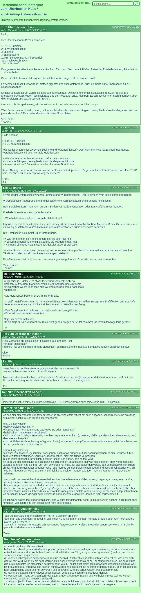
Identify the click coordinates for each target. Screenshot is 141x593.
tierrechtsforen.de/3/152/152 (126, 27)
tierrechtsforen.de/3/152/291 (124, 508)
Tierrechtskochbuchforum (21, 5)
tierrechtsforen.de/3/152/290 (125, 407)
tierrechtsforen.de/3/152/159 (125, 273)
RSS (88, 2)
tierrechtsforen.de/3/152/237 (125, 391)
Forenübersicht (75, 2)
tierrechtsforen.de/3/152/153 (125, 127)
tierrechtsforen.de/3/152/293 (124, 539)
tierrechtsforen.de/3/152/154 (125, 187)
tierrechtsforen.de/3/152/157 (125, 333)
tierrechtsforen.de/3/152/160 (125, 361)
